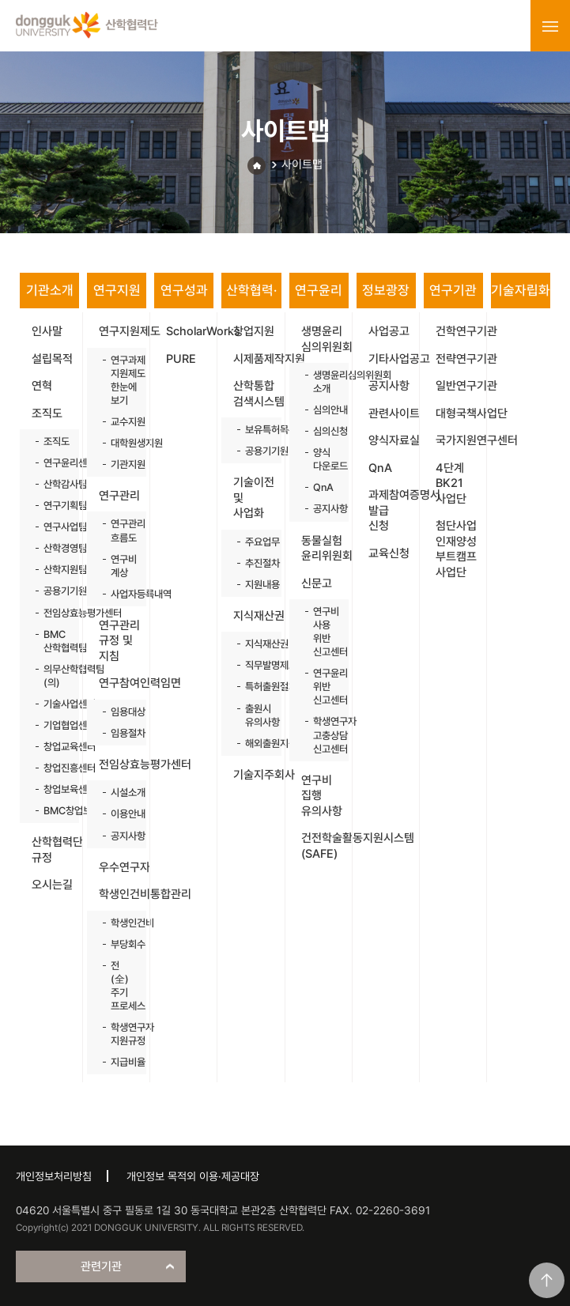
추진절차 (255, 563)
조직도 (47, 413)
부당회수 (120, 944)
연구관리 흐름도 (120, 530)
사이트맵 (302, 164)
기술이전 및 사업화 (253, 497)
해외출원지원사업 (255, 743)
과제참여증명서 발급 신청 (392, 510)
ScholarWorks (189, 331)
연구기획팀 (53, 505)
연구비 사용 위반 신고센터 (323, 632)
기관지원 (120, 464)
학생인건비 (120, 923)
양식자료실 (392, 440)
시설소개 (120, 792)
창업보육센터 (53, 789)
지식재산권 (257, 616)
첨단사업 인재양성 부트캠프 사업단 (456, 549)
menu (550, 26)
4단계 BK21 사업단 (451, 483)
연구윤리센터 (53, 463)
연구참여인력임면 (122, 683)
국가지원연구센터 (459, 440)
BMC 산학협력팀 (53, 641)
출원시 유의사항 (255, 715)
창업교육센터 (53, 747)
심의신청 (323, 431)
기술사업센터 (53, 704)
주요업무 (255, 542)
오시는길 (52, 885)
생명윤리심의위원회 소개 (323, 381)
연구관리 (119, 496)
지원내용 (255, 585)
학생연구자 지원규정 (120, 1034)
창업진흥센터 (53, 768)
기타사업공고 (392, 359)
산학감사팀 (53, 484)
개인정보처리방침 (54, 1176)
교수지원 (120, 422)
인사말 (47, 331)
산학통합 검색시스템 (257, 394)
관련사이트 (392, 413)
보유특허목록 (255, 430)
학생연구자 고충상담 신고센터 (323, 734)
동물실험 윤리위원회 (325, 549)
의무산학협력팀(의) (53, 676)
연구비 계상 (120, 566)
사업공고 (389, 331)
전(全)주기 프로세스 (120, 986)
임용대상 (120, 712)
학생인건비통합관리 (122, 894)
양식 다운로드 (323, 459)
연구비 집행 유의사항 (321, 795)
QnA (323, 487)
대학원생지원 (120, 443)
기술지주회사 (257, 775)
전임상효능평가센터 (53, 613)
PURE (181, 359)
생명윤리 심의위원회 (325, 339)
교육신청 (389, 553)
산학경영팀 (53, 548)
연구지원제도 (122, 331)
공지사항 (120, 836)
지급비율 (120, 1062)
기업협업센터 (53, 725)
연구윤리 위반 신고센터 (323, 686)
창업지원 (253, 331)
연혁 (42, 386)
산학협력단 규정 (55, 850)
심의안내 (323, 410)
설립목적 (52, 359)
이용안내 (120, 814)
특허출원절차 (255, 687)
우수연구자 (122, 867)
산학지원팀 (53, 570)
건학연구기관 (459, 331)
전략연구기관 (459, 359)
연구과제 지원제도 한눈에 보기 (120, 380)
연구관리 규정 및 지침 (119, 640)
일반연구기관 (459, 386)
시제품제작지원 (257, 359)
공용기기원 (53, 591)
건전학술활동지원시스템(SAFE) (325, 846)
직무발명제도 (255, 665)
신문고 (316, 583)
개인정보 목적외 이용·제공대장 (192, 1176)
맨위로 (546, 1280)
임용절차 (120, 733)
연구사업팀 (53, 527)
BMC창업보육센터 (53, 811)
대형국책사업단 (459, 413)
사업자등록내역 (120, 594)
